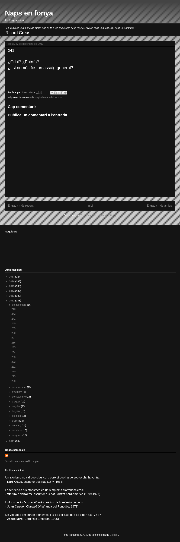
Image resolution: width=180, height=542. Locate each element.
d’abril (15, 420)
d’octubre (17, 391)
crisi (51, 97)
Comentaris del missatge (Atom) (98, 215)
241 (13, 318)
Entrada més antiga (159, 205)
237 (13, 337)
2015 (12, 286)
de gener (17, 435)
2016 (12, 281)
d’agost (16, 401)
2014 (12, 291)
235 (13, 347)
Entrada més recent (20, 205)
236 (13, 342)
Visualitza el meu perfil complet (22, 461)
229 (13, 376)
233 (13, 357)
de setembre (19, 396)
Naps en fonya (29, 13)
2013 (12, 295)
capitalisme (42, 97)
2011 (12, 441)
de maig (16, 415)
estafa (58, 97)
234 (13, 352)
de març (16, 425)
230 (13, 371)
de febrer (17, 430)
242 (13, 313)
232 (13, 361)
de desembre (19, 304)
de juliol (16, 406)
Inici (90, 205)
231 (13, 366)
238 (13, 333)
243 (13, 309)
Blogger (114, 534)
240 (13, 323)
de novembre (19, 387)
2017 (12, 276)
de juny (16, 411)
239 (13, 328)
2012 (12, 300)
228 (13, 381)
